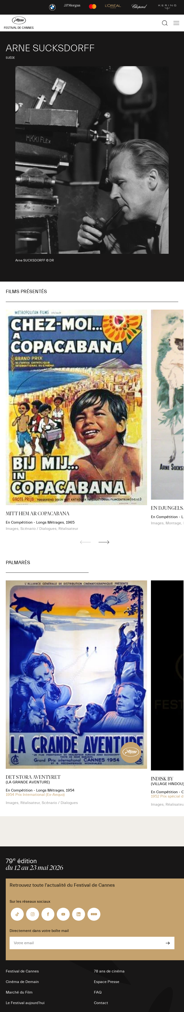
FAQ (98, 992)
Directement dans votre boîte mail (39, 931)
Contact (101, 1003)
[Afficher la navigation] (176, 23)
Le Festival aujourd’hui (25, 1003)
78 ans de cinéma (109, 971)
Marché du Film (19, 992)
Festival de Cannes (22, 971)
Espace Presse (106, 982)
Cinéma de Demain (22, 982)
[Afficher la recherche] (165, 23)
